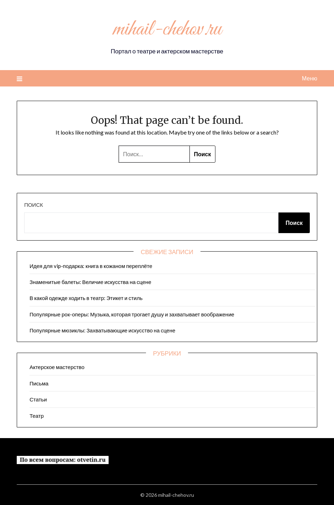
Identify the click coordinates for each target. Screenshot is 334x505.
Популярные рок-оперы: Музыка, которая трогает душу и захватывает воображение (132, 314)
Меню (309, 78)
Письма (39, 383)
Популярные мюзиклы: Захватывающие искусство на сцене (102, 330)
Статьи (38, 399)
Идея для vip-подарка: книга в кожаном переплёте (91, 266)
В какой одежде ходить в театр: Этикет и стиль (86, 298)
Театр (37, 415)
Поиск (33, 204)
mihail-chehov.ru (167, 29)
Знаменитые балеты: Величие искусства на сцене (90, 282)
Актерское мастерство (57, 367)
